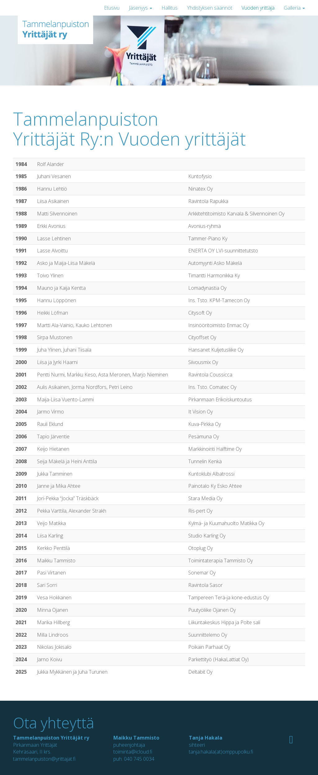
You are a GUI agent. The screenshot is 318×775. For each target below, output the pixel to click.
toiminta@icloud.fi (132, 751)
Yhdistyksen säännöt (209, 7)
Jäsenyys (140, 7)
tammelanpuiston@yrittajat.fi (44, 758)
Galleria (294, 7)
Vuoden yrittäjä (258, 7)
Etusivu (112, 7)
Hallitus (169, 7)
